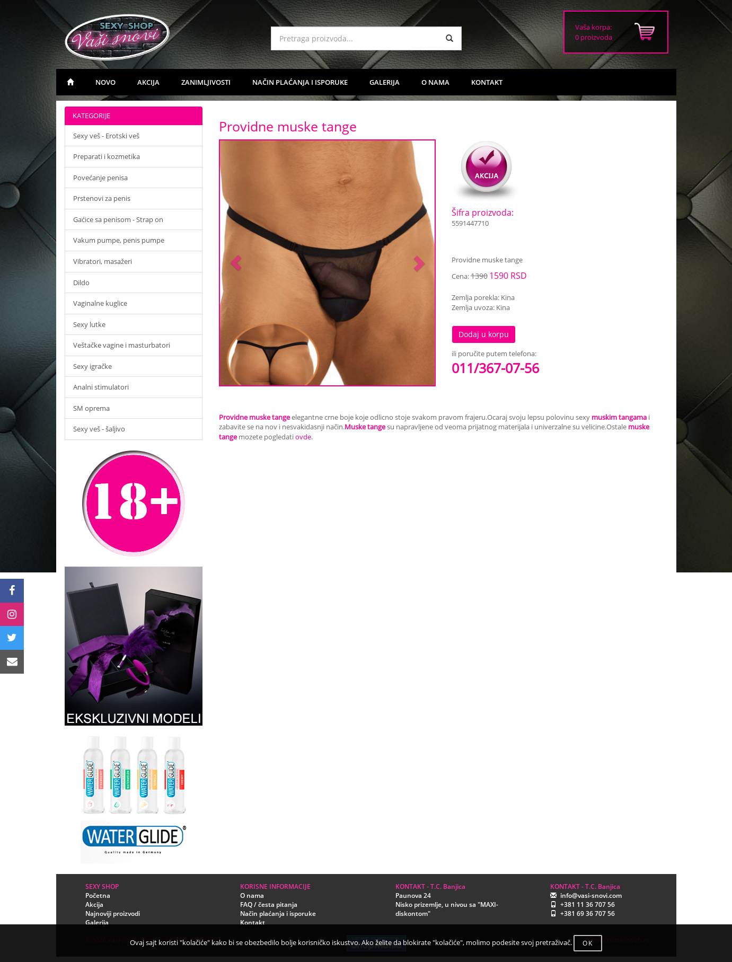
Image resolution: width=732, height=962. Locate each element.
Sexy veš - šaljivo (99, 429)
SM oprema (91, 408)
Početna (97, 895)
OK (588, 943)
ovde (303, 437)
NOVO (105, 82)
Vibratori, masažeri (102, 261)
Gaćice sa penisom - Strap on (118, 219)
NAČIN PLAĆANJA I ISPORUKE (300, 82)
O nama (252, 895)
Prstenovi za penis (101, 198)
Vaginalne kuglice (100, 303)
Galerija (97, 922)
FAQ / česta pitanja (268, 904)
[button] (236, 263)
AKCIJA (148, 82)
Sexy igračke (92, 366)
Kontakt (252, 922)
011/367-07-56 (495, 368)
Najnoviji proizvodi (112, 913)
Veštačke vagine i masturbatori (121, 345)
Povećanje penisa (100, 177)
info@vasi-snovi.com (591, 895)
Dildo (81, 282)
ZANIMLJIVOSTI (206, 82)
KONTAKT (486, 82)
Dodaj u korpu (483, 334)
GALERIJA (384, 82)
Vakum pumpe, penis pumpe (118, 240)
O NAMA (435, 82)
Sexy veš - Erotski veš (106, 135)
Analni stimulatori (101, 387)
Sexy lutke (89, 324)
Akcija (94, 904)
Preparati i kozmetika (106, 156)
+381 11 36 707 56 (587, 904)
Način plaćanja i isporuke (278, 913)
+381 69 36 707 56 (587, 913)
